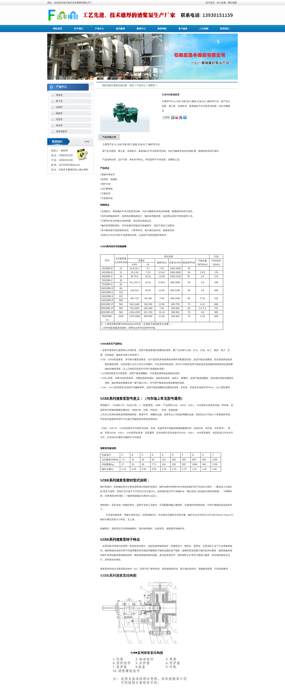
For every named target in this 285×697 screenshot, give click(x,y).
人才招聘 (203, 28)
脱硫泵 (59, 113)
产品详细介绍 (109, 137)
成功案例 (120, 28)
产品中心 (99, 28)
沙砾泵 (59, 107)
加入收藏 (221, 2)
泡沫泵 (59, 125)
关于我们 (78, 28)
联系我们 (224, 28)
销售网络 (162, 28)
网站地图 (232, 2)
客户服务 (182, 28)
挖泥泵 (59, 119)
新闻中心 (141, 28)
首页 (131, 85)
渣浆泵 (59, 95)
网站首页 (57, 28)
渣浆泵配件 (61, 131)
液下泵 (59, 101)
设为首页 (210, 2)
